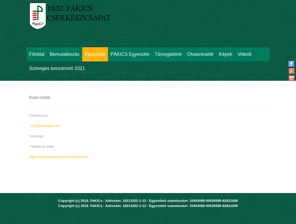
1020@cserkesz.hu (44, 126)
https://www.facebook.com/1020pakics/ (59, 157)
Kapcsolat (95, 54)
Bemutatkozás (64, 54)
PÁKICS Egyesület (130, 54)
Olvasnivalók (200, 54)
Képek (225, 54)
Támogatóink (168, 54)
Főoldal (36, 54)
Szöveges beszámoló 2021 (57, 68)
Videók (245, 54)
